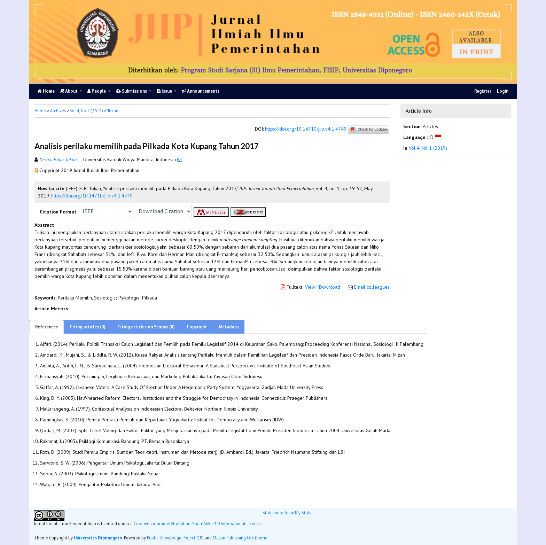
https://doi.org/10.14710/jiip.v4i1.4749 (305, 129)
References (46, 327)
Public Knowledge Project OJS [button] (175, 537)
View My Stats (298, 512)
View (310, 287)
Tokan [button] (112, 110)
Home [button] (40, 110)
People (97, 91)
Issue (165, 91)
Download (329, 287)
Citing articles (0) (88, 327)
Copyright (197, 327)
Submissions (132, 91)
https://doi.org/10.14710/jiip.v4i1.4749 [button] (92, 196)
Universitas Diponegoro (98, 537)
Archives (58, 110)
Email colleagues (372, 287)
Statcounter (274, 512)
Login (502, 91)
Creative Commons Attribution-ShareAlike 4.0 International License (197, 523)
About (69, 91)
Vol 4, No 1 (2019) (86, 110)
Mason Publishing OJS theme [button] (240, 537)
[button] (36, 170)
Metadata (229, 327)
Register (482, 91)
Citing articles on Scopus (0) (146, 327)
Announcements (200, 91)
